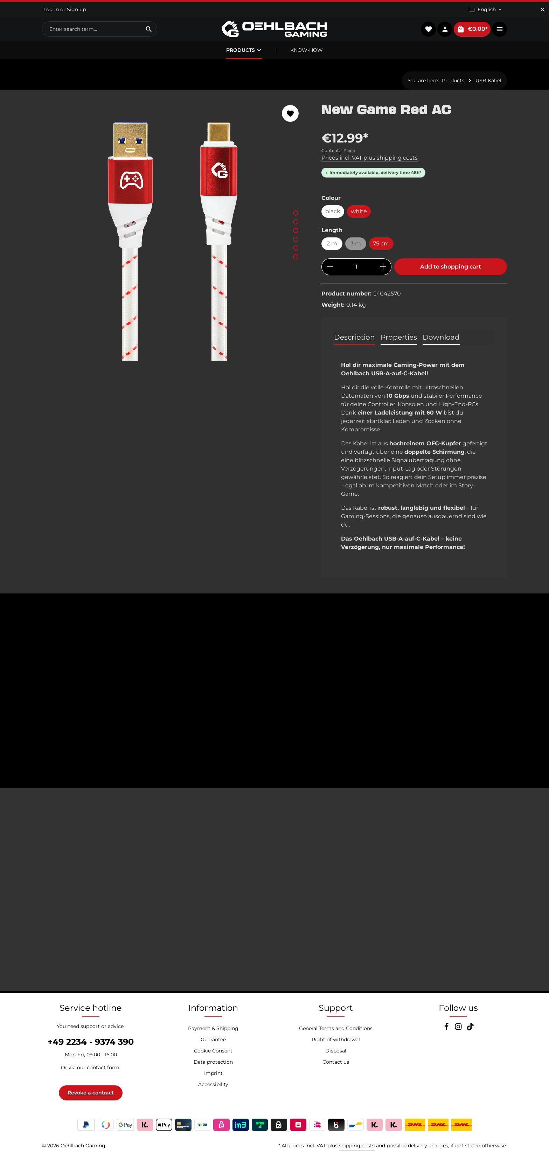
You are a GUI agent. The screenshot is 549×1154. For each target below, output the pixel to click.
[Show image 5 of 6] (295, 248)
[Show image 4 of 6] (295, 239)
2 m (332, 243)
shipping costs (357, 1145)
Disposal (335, 1051)
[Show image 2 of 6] (295, 221)
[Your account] (444, 29)
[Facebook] (447, 1029)
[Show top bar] (499, 29)
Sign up (76, 9)
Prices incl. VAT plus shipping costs (369, 157)
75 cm (381, 243)
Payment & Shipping (213, 1028)
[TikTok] (470, 1029)
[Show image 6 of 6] (295, 256)
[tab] (354, 337)
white (359, 211)
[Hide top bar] (542, 10)
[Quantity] (356, 266)
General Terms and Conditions (336, 1028)
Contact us (335, 1062)
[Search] (149, 29)
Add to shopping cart (450, 266)
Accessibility (213, 1084)
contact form (103, 1067)
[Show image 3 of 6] (295, 230)
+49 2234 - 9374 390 (91, 1042)
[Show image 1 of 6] (295, 213)
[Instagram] (459, 1029)
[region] (174, 229)
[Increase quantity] (383, 266)
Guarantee (213, 1039)
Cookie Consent (213, 1051)
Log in (51, 9)
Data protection (213, 1062)
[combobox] (91, 29)
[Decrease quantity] (329, 266)
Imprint (213, 1073)
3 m (358, 245)
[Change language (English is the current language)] (485, 10)
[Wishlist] (428, 29)
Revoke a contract (91, 1093)
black (332, 211)
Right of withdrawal (336, 1039)
